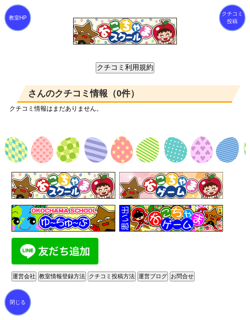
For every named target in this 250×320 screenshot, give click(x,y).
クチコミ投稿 (232, 17)
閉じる (18, 302)
